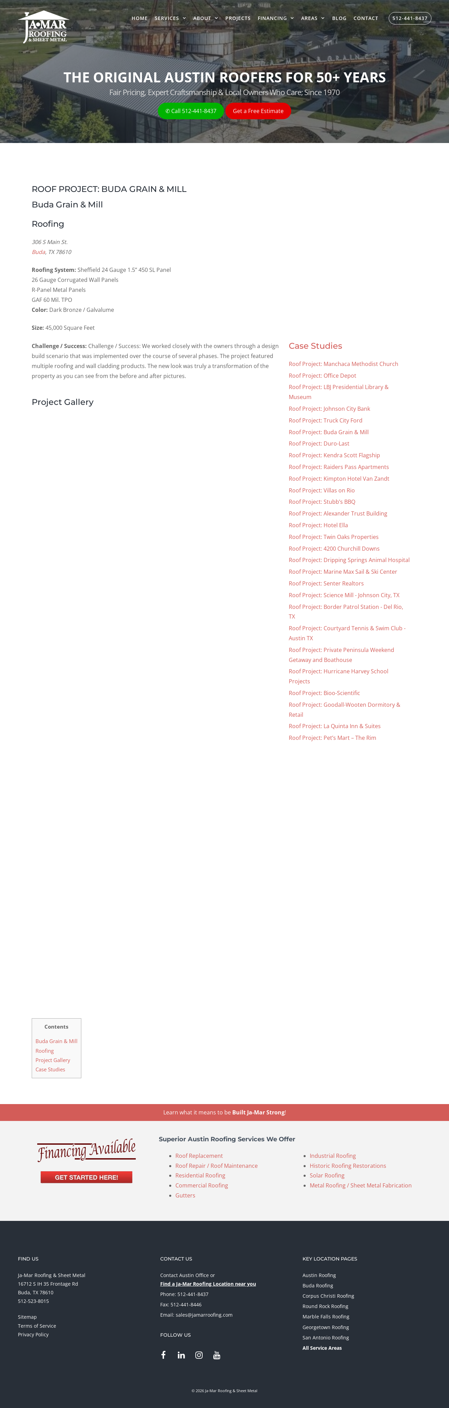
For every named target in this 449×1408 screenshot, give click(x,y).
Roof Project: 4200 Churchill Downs (334, 548)
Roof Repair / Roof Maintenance (216, 1166)
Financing (278, 18)
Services (172, 18)
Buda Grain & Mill (56, 1041)
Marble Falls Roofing (326, 1316)
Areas (314, 18)
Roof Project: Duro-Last (319, 443)
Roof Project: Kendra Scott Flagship (334, 455)
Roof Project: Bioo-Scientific (324, 693)
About (207, 18)
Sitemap (27, 1317)
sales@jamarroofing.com (204, 1315)
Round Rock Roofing (325, 1306)
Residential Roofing (200, 1175)
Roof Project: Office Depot (322, 375)
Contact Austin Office (184, 1275)
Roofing (44, 1050)
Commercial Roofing (201, 1185)
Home (140, 18)
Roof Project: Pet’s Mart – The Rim (332, 738)
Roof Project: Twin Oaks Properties (334, 537)
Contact (366, 18)
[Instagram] (199, 1355)
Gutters (185, 1195)
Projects (238, 18)
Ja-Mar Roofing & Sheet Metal (51, 1275)
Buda (38, 252)
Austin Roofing (319, 1275)
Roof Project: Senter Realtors (326, 583)
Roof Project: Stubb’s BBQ (322, 502)
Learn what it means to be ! (224, 1112)
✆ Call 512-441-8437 (190, 111)
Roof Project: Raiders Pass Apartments (339, 467)
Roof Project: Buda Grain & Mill (329, 432)
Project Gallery (52, 1060)
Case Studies (315, 346)
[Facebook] (164, 1355)
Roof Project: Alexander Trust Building (338, 513)
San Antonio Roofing (326, 1337)
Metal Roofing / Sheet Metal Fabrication (361, 1185)
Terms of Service (37, 1326)
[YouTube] (217, 1355)
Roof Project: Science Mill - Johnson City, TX (344, 595)
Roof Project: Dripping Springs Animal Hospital (349, 560)
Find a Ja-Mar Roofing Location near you (208, 1284)
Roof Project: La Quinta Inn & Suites (335, 726)
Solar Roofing (327, 1175)
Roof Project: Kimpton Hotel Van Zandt (339, 478)
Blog (339, 18)
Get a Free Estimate (258, 111)
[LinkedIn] (181, 1355)
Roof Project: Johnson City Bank (329, 408)
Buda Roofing (318, 1285)
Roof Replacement (199, 1156)
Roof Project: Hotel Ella (318, 525)
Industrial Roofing (333, 1156)
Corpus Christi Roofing (328, 1296)
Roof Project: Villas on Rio (322, 490)
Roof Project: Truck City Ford (326, 420)
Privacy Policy (33, 1334)
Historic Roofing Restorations (348, 1166)
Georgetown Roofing (326, 1327)
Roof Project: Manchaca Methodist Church (343, 364)
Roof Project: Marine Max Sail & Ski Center (343, 571)
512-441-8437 (410, 18)
